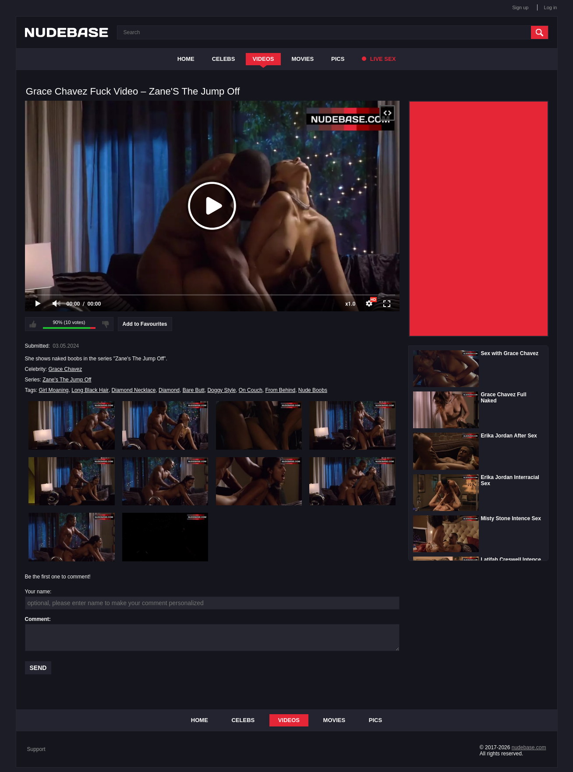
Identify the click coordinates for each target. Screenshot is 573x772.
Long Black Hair (90, 390)
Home (186, 59)
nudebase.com (529, 747)
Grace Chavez (65, 369)
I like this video (32, 324)
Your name (37, 592)
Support (36, 749)
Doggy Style (221, 390)
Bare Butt (194, 390)
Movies (303, 59)
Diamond (169, 390)
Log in (550, 7)
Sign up (520, 7)
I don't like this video (105, 324)
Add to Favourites (145, 324)
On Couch (250, 390)
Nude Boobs (312, 390)
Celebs (223, 59)
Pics (337, 59)
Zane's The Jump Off (66, 380)
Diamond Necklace (134, 390)
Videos (263, 59)
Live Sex (379, 59)
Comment (37, 619)
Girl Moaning (54, 390)
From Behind (280, 390)
